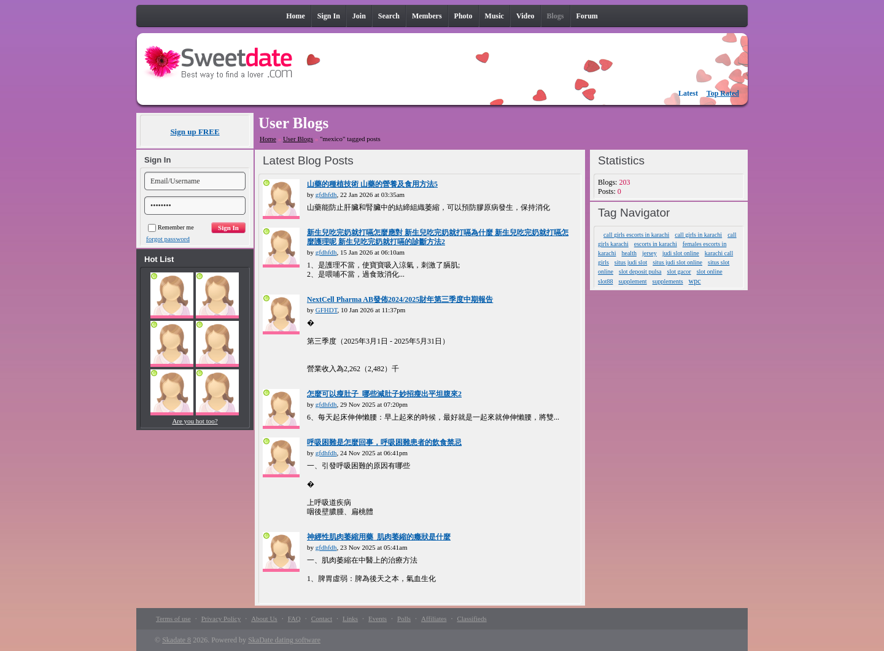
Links (350, 618)
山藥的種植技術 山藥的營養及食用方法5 (372, 184)
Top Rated (723, 93)
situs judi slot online (677, 262)
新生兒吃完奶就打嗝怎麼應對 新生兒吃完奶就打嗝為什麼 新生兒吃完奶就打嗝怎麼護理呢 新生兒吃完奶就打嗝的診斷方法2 (437, 237)
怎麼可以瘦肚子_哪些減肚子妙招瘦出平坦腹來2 (384, 394)
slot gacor (679, 271)
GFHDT (327, 310)
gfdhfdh (326, 194)
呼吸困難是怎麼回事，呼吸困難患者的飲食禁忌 (384, 442)
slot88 (605, 281)
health (628, 253)
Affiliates (433, 618)
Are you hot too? (194, 421)
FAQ (294, 618)
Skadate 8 (176, 640)
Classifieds (471, 618)
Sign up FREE (194, 131)
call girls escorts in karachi (636, 234)
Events (377, 618)
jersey (649, 253)
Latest (688, 93)
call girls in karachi (698, 234)
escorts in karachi (655, 244)
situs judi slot (631, 262)
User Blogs (298, 138)
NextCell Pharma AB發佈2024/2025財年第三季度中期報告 (400, 299)
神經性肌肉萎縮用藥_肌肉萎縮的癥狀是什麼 (379, 537)
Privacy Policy (221, 618)
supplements (668, 281)
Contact (321, 618)
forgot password (168, 238)
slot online (710, 271)
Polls (404, 618)
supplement (633, 281)
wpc (695, 281)
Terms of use (173, 618)
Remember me (171, 227)
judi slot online (680, 253)
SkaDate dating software (284, 640)
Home (268, 138)
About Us (264, 618)
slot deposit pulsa (640, 271)
